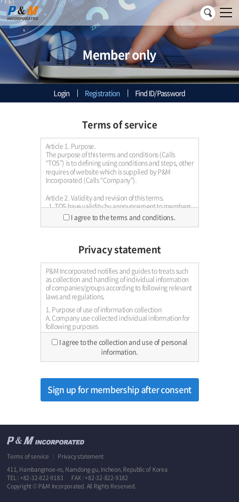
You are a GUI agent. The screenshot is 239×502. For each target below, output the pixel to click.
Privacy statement (80, 456)
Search (207, 13)
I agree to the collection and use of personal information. (123, 346)
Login (61, 93)
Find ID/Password (160, 93)
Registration (102, 93)
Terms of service (28, 456)
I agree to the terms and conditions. (123, 217)
